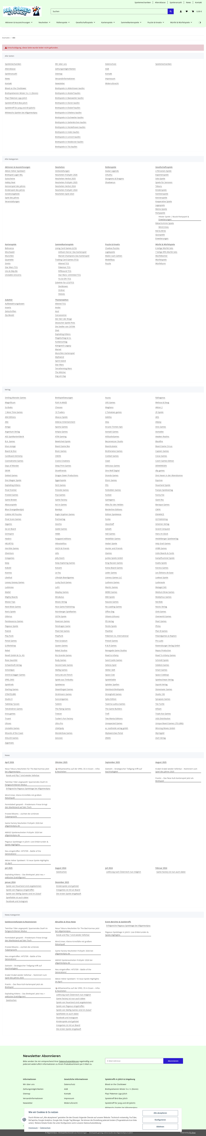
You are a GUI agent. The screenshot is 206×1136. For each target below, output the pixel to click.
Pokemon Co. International (116, 636)
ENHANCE (159, 514)
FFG (106, 485)
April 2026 (9, 762)
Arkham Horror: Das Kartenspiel (72, 252)
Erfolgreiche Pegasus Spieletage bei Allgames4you (28, 788)
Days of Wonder (12, 465)
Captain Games (162, 451)
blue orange (10, 446)
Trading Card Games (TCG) (66, 259)
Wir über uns (61, 64)
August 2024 (60, 868)
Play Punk (9, 636)
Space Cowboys (162, 674)
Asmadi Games (111, 431)
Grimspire (9, 533)
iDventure (9, 553)
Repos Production (163, 650)
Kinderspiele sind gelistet (67, 886)
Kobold (8, 567)
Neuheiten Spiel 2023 (64, 194)
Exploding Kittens (63, 334)
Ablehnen (160, 1127)
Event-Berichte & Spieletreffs (118, 921)
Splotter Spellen (112, 684)
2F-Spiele (159, 412)
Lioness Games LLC (113, 577)
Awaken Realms (162, 436)
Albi (6, 422)
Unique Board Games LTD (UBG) (169, 723)
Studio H (8, 699)
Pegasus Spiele (11, 626)
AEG (157, 417)
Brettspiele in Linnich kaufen (68, 137)
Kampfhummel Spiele (164, 558)
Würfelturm (160, 263)
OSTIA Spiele (60, 616)
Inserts (8, 307)
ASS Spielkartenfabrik (14, 436)
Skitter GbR (110, 670)
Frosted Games (11, 495)
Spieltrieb (9, 684)
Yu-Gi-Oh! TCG (64, 278)
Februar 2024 (161, 868)
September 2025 (112, 762)
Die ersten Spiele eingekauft (68, 893)
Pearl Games (160, 621)
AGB (107, 69)
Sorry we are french (64, 674)
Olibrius (8, 616)
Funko (107, 519)
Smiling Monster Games (15, 397)
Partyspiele (160, 213)
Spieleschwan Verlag (164, 679)
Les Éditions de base (164, 572)
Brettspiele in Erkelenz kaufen (68, 112)
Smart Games (161, 670)
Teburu (158, 186)
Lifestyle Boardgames (64, 577)
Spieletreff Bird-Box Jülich (16, 103)
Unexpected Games (113, 723)
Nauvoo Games (112, 602)
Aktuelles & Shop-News (65, 921)
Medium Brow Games (164, 592)
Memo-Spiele (161, 209)
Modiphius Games (163, 597)
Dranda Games (111, 475)
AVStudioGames (112, 436)
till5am (158, 708)
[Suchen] (109, 11)
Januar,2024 (10, 882)
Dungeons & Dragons (114, 178)
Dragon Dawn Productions (66, 475)
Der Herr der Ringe (63, 319)
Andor (58, 307)
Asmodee (159, 431)
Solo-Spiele (160, 178)
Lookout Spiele (161, 577)
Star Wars (59, 364)
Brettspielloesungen (64, 397)
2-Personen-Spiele (163, 171)
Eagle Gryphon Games (65, 514)
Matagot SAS (160, 587)
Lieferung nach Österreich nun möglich (123, 872)
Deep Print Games (63, 465)
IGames (108, 553)
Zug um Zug (60, 376)
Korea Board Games (114, 567)
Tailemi (58, 704)
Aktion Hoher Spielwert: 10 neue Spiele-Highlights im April (27, 861)
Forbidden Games (113, 490)
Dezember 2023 (62, 882)
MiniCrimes (164, 227)
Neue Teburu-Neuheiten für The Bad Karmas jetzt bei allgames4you (27, 770)
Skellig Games (61, 670)
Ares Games (160, 426)
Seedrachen (61, 872)
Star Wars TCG (11, 267)
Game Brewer (11, 499)
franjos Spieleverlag (164, 490)
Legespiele (160, 205)
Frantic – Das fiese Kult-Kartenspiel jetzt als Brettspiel (174, 779)
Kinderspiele (161, 190)
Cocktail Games (112, 456)
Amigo (8, 426)
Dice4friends (60, 470)
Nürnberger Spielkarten (65, 611)
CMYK (158, 509)
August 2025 (160, 762)
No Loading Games (113, 606)
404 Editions (10, 417)
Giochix (58, 524)
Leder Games (111, 572)
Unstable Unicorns (13, 275)
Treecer (58, 713)
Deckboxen (63, 286)
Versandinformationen (65, 78)
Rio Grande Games (63, 655)
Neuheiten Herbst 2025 (65, 178)
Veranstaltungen (12, 201)
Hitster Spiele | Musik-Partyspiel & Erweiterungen (174, 218)
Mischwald (9, 252)
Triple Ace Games (163, 713)
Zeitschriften (10, 311)
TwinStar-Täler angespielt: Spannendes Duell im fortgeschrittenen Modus (26, 783)
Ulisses (8, 723)
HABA (57, 533)
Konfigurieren (160, 1120)
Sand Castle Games (113, 660)
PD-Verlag (109, 621)
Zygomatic (9, 743)
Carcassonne (60, 315)
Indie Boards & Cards (164, 553)
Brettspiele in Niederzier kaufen (69, 141)
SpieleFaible (110, 679)
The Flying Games (63, 708)
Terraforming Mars (63, 368)
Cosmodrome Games (14, 461)
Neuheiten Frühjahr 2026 (66, 174)
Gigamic (8, 524)
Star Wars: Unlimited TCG (69, 275)
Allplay (158, 422)
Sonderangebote (12, 194)
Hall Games (110, 533)
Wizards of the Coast (14, 733)
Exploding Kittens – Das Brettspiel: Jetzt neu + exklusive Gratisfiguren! (25, 876)
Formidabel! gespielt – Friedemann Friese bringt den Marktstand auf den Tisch (26, 805)
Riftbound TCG (64, 271)
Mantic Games (111, 587)
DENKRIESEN (161, 465)
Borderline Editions (113, 509)
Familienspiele (161, 194)
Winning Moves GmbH (165, 728)
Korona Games (161, 567)
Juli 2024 (109, 868)
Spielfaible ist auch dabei (17, 897)
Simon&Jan (10, 670)
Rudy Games (60, 660)
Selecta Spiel (110, 665)
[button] (181, 11)
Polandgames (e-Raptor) (165, 636)
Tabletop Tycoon (12, 704)
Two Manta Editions (114, 718)
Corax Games (161, 456)
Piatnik (8, 631)
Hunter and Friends (113, 548)
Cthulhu (108, 174)
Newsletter (60, 83)
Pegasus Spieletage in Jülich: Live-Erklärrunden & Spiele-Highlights (26, 843)
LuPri (57, 587)
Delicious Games (112, 465)
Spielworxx (60, 684)
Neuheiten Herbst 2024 (65, 186)
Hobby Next (10, 182)
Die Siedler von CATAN (65, 326)
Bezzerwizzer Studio (114, 441)
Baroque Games (162, 504)
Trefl (107, 713)
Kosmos (8, 572)
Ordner (61, 290)
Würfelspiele (161, 259)
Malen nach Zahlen (113, 256)
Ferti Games (60, 485)
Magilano (109, 407)
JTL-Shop (192, 1133)
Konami (58, 567)
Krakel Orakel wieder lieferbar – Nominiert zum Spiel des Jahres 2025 (176, 770)
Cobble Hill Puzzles (13, 514)
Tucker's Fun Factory (64, 718)
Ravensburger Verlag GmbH (167, 645)
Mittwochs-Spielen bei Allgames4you (21, 112)
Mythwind (59, 357)
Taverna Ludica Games (115, 704)
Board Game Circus (163, 446)
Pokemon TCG (64, 267)
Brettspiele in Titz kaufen (66, 146)
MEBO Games (111, 592)
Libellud (8, 577)
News (188, 2)
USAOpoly (59, 728)
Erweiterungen (161, 238)
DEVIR (7, 470)
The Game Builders (113, 708)
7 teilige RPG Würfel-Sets (166, 252)
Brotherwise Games (113, 451)
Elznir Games (111, 480)
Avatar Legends (112, 171)
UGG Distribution (162, 718)
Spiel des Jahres (12, 197)
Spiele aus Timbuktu (64, 679)
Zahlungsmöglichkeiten (65, 69)
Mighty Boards (11, 597)
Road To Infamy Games (165, 655)
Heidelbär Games (112, 538)
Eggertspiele (60, 480)
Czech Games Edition (164, 461)
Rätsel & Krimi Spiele (164, 223)
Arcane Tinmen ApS (114, 426)
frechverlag (60, 519)
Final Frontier (11, 490)
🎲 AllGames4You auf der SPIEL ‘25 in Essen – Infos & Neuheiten (77, 770)
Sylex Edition (110, 699)
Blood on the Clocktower (15, 88)
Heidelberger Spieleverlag (166, 538)
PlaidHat (109, 631)
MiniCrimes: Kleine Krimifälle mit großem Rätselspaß (23, 796)
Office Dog (109, 611)
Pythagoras (160, 397)
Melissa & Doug (162, 402)
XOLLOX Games (11, 738)
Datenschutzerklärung (69, 1061)
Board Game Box (62, 446)
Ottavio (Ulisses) (112, 616)
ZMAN (108, 738)
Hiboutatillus (60, 543)
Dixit (57, 330)
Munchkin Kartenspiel (65, 353)
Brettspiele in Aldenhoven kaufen (70, 88)
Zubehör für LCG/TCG (64, 282)
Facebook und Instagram (17, 901)
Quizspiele (160, 234)
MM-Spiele (110, 597)
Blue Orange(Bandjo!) (14, 509)
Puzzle (108, 263)
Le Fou (58, 572)
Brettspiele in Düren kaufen (67, 103)
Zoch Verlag (160, 738)
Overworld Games (163, 616)
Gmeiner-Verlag (162, 524)
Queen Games (61, 645)
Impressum (33, 1128)
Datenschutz (45, 1128)
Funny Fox (159, 495)
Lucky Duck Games (63, 582)
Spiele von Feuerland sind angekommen (23, 886)
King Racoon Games (114, 563)
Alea (107, 422)
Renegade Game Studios (116, 650)
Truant (8, 718)
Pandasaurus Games (14, 621)
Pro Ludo (159, 640)
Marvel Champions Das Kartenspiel (73, 256)
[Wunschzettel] (187, 11)
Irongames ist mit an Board (68, 890)
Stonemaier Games (163, 689)
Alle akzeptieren (160, 1113)
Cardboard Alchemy (13, 456)
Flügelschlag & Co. (63, 338)
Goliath (108, 529)
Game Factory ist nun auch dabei (171, 872)
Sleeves (61, 294)
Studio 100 (160, 694)
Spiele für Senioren (163, 182)
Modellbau (110, 259)
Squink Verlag (161, 684)
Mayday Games (62, 592)
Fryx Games (60, 495)
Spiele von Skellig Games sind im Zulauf (23, 893)
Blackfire (159, 441)
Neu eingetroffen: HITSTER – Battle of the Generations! (23, 852)
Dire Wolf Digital (112, 470)
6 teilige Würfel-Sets (164, 248)
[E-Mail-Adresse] (134, 1061)
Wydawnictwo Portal (114, 733)
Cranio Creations (62, 461)
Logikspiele (110, 252)
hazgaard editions (63, 538)
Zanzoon (59, 738)
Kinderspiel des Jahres (15, 190)
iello (57, 553)
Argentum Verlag (12, 431)
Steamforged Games (64, 689)
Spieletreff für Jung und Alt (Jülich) (20, 107)
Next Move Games (13, 606)
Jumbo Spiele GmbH (114, 558)
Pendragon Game (62, 626)
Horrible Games (12, 548)
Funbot (108, 495)
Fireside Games (62, 490)
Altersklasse (160, 2)
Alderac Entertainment (65, 422)
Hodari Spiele (111, 543)
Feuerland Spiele (162, 485)
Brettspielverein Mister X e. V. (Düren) (21, 93)
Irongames (9, 558)
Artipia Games (61, 431)
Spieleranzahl (176, 2)
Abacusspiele (11, 504)
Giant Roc (159, 499)
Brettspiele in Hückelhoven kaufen (70, 127)
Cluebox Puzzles (112, 248)
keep (7, 563)
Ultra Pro (59, 723)
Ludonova (9, 587)
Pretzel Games (111, 640)
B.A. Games (10, 441)
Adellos (108, 417)
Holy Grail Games (163, 543)
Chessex (58, 407)
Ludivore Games (112, 582)
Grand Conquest (162, 529)
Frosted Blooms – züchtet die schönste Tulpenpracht (22, 815)
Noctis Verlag (161, 606)
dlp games (160, 470)
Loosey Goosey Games (14, 582)
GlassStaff (109, 524)
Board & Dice (10, 451)
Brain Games (60, 451)
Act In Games (61, 504)
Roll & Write (160, 231)
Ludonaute (160, 582)
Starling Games (11, 689)
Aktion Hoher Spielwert (15, 171)
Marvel (58, 349)
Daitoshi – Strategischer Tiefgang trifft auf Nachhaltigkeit (123, 770)
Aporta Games (61, 426)
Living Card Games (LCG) (66, 248)
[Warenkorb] (197, 11)
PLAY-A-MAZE (61, 402)
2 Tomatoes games (113, 412)
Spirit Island (60, 361)
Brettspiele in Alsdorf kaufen (67, 93)
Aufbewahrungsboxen (14, 303)
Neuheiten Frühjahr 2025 (66, 182)
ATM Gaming (60, 436)
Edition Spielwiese (113, 514)
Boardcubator (111, 446)
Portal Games (11, 640)
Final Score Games (13, 519)
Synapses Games (162, 699)
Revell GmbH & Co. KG (14, 655)
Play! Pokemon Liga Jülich (16, 98)
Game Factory (61, 499)
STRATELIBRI (10, 694)
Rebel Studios (61, 650)
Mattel (8, 592)
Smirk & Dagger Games (15, 674)
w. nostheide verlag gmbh (116, 728)
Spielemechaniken (143, 2)
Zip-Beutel (9, 315)
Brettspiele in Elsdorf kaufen (67, 107)
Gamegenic (110, 499)
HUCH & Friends (62, 548)
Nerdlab (159, 602)
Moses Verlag (61, 602)
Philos (158, 626)
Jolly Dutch (60, 558)
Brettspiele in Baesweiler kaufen (69, 98)
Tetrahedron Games (14, 708)
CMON (58, 456)
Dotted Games (11, 475)
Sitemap (58, 73)
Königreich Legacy (63, 345)
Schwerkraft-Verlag (13, 665)
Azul (57, 311)
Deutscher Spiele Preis (65, 322)
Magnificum (10, 402)
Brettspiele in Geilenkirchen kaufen (70, 122)
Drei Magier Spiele (13, 480)
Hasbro (8, 538)
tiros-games (10, 713)
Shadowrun (110, 182)
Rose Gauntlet (11, 660)
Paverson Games (62, 621)
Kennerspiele (161, 197)
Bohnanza (9, 248)
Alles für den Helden (114, 504)
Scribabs (9, 407)
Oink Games (160, 611)
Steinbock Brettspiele (114, 689)
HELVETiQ (9, 543)
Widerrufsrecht (112, 83)
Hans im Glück (161, 533)
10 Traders (60, 412)
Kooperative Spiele (163, 201)
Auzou (108, 397)
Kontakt (198, 2)
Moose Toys (10, 602)
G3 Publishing (161, 519)
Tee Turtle (159, 704)
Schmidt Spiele (162, 660)
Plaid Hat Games (62, 631)
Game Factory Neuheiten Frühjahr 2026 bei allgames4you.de (24, 824)
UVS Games (110, 402)
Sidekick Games (162, 665)
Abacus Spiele (61, 417)
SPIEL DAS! (9, 679)
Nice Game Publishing (65, 606)
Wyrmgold (159, 733)
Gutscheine (10, 178)
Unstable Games (12, 728)
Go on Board (10, 529)
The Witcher (60, 372)
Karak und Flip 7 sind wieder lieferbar (22, 775)
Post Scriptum (61, 640)
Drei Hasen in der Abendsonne (169, 475)
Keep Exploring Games (65, 563)
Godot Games (61, 529)
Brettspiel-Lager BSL (14, 174)
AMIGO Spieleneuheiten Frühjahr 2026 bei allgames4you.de (23, 833)
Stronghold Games (113, 694)
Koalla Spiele (161, 563)
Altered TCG (63, 263)
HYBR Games (161, 548)
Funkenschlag (61, 341)
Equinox (159, 480)
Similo (7, 263)
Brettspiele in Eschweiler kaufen (69, 117)
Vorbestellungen (62, 171)
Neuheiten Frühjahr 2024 (66, 190)
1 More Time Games (14, 412)
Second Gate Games (64, 665)
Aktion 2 (159, 407)
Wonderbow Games (63, 733)
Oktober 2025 (61, 762)
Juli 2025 (8, 868)
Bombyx (58, 509)
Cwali (107, 461)
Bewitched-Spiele (62, 441)
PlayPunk (59, 636)
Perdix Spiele (111, 626)
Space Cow (110, 674)
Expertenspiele (162, 174)
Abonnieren (173, 1061)
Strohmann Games (63, 694)
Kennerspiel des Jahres (15, 186)
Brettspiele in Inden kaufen (67, 132)
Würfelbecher (161, 256)
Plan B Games (161, 631)
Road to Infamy (112, 655)
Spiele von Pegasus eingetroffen (20, 890)
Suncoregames (61, 699)
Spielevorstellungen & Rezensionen (21, 921)
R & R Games (111, 645)
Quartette (9, 259)
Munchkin (9, 256)
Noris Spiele (10, 611)
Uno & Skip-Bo (11, 271)
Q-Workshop (10, 645)
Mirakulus (59, 597)
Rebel (7, 650)
